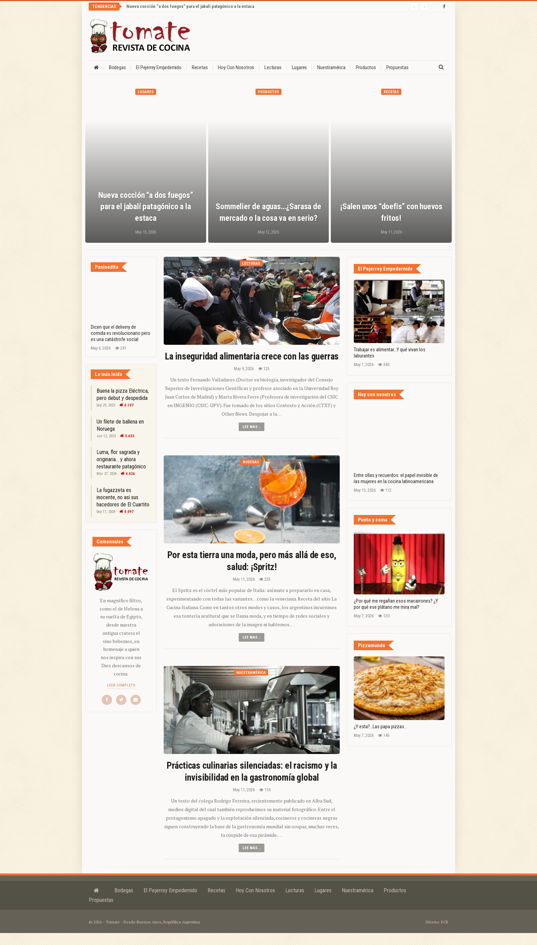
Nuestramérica (331, 67)
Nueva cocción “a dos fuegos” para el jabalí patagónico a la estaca (190, 6)
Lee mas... (251, 439)
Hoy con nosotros (236, 67)
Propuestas (397, 67)
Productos (366, 67)
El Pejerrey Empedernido (158, 67)
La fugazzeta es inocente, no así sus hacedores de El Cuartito (123, 497)
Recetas (200, 67)
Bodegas (117, 67)
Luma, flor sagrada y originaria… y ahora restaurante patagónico (121, 459)
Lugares (299, 67)
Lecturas (272, 67)
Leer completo (121, 685)
